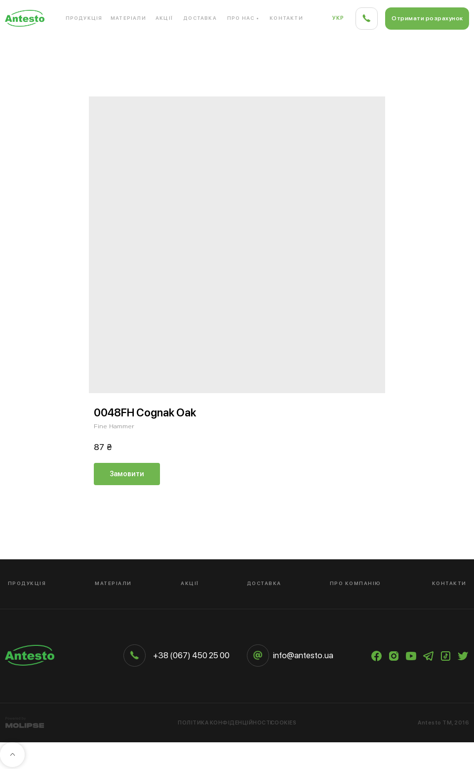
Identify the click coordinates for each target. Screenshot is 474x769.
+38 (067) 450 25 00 (191, 655)
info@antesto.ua (303, 655)
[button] (427, 18)
